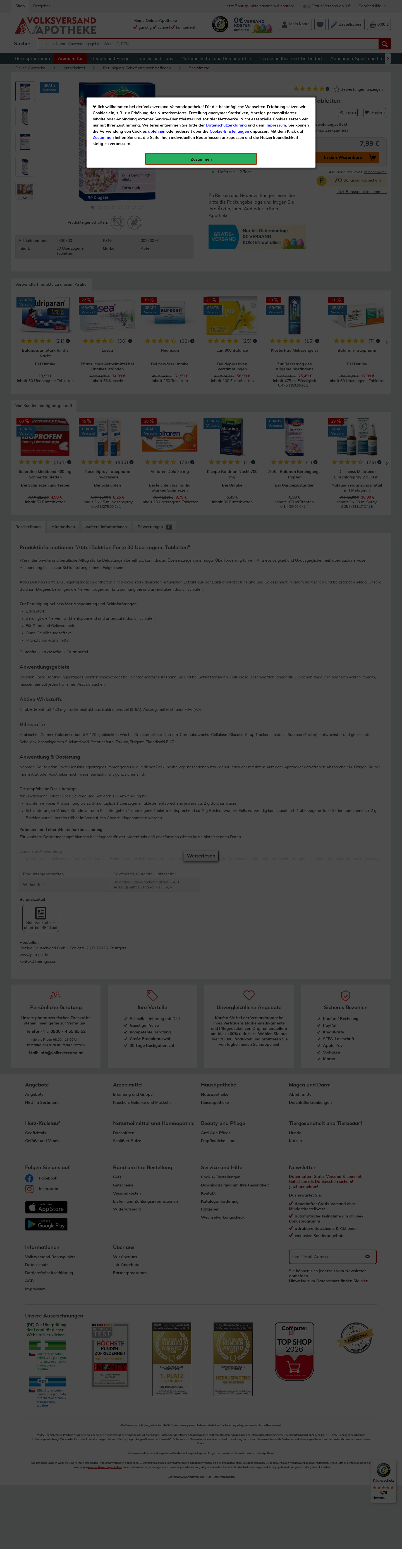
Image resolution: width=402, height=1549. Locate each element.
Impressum (275, 125)
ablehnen (156, 132)
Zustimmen (103, 138)
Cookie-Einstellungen (229, 132)
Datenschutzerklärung (226, 125)
